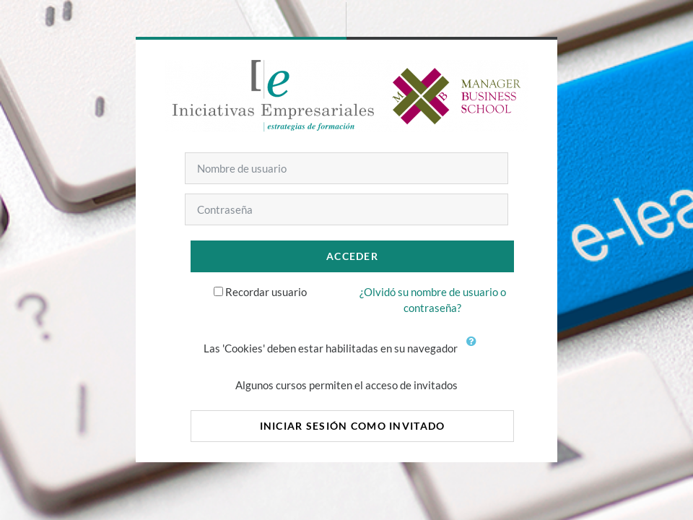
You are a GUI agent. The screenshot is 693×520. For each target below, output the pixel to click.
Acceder (352, 256)
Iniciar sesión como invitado (352, 426)
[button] (474, 349)
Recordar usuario (266, 291)
